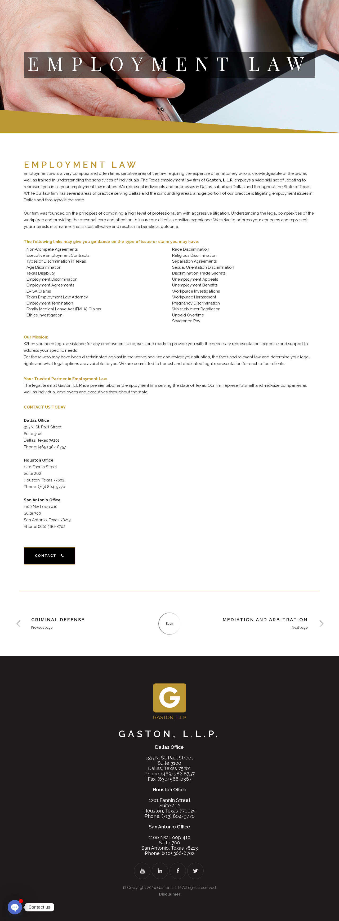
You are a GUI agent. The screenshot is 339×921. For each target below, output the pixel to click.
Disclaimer (169, 894)
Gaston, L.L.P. (169, 887)
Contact (49, 556)
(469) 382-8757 (178, 773)
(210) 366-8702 (178, 853)
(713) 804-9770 (178, 816)
